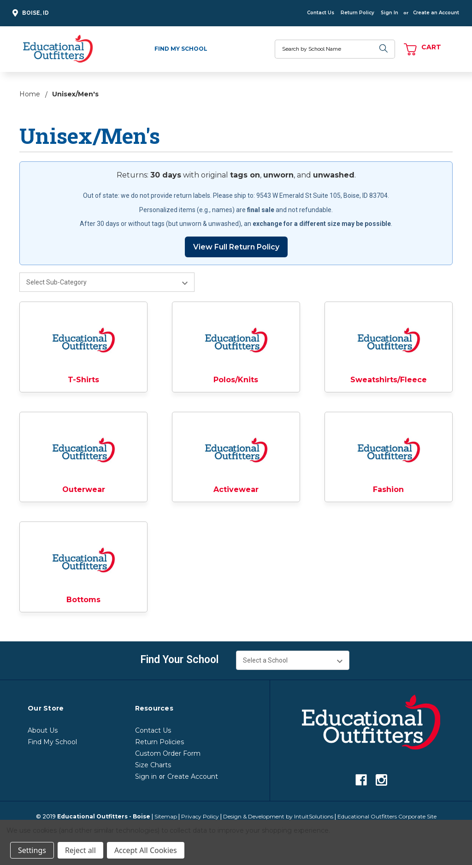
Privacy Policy (200, 816)
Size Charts (153, 765)
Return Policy (357, 13)
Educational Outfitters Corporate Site (387, 816)
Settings (32, 850)
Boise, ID (29, 13)
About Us (43, 730)
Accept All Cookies (145, 850)
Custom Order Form (168, 753)
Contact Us (320, 13)
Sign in (146, 776)
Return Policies (159, 742)
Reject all (80, 850)
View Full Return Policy (236, 247)
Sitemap (165, 816)
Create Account (192, 776)
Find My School (180, 48)
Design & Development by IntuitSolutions (278, 816)
